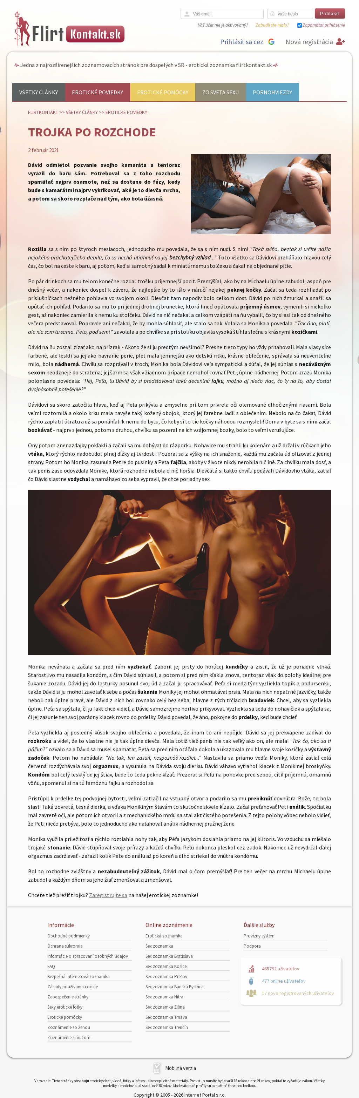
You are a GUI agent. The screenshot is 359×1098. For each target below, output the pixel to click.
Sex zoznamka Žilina (165, 1007)
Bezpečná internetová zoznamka (78, 977)
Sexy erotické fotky (64, 1007)
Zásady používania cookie (72, 987)
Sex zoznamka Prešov (166, 977)
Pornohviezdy (272, 92)
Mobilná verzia (180, 1068)
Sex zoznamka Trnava (166, 1017)
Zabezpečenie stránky (67, 997)
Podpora (252, 946)
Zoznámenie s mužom (68, 1038)
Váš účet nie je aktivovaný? (223, 25)
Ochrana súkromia (65, 946)
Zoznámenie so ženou (68, 1027)
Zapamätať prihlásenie (324, 25)
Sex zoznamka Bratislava (169, 956)
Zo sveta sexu (220, 92)
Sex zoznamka (159, 946)
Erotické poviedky (97, 92)
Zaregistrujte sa (108, 895)
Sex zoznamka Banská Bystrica (174, 987)
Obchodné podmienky (68, 936)
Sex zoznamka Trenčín (166, 1027)
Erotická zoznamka (164, 936)
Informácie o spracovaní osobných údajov (87, 956)
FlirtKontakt (43, 112)
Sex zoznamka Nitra (164, 997)
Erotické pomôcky (162, 92)
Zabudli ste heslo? (272, 25)
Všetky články (38, 92)
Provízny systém (259, 936)
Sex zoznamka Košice (166, 966)
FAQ (51, 966)
